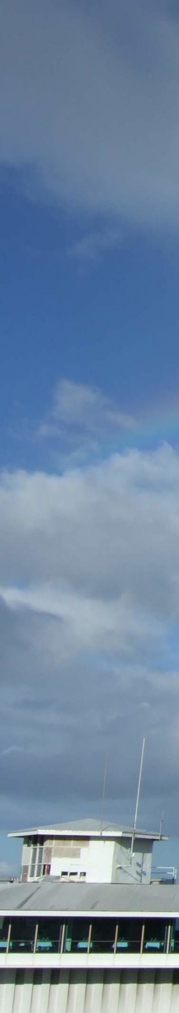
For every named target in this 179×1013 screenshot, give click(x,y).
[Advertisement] (89, 234)
